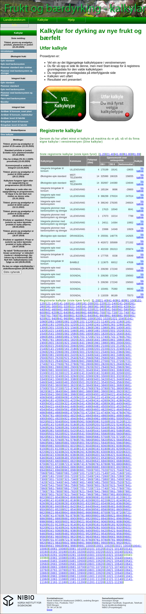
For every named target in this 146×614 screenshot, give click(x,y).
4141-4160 (116, 397)
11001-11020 (95, 576)
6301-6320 (116, 451)
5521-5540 (70, 433)
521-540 (99, 309)
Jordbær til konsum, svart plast (16, 111)
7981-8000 (116, 494)
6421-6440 (116, 454)
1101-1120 (85, 321)
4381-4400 (116, 403)
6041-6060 (100, 445)
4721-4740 (100, 412)
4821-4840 (85, 415)
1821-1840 (85, 339)
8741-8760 (54, 515)
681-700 (99, 312)
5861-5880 (54, 442)
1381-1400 (116, 327)
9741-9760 (85, 539)
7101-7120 (85, 473)
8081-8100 (100, 497)
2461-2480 (116, 355)
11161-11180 (58, 582)
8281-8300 (70, 503)
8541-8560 (85, 509)
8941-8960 (116, 518)
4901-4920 (54, 418)
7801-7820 (70, 491)
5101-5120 (116, 421)
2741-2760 (54, 364)
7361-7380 (100, 479)
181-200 (87, 303)
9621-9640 (85, 536)
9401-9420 (100, 530)
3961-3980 (70, 394)
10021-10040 (123, 545)
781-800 (63, 315)
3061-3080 (116, 370)
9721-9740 (70, 539)
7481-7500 (100, 482)
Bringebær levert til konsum (14, 121)
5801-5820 (100, 439)
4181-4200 (54, 400)
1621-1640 (116, 333)
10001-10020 (104, 545)
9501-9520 (85, 533)
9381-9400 (85, 530)
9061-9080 (116, 521)
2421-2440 (85, 355)
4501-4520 (116, 406)
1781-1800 (54, 339)
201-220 (99, 303)
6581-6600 (54, 461)
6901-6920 (116, 467)
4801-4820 (70, 415)
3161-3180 (100, 373)
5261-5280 (54, 427)
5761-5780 (70, 439)
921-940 (51, 318)
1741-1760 (116, 336)
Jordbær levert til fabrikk (13, 118)
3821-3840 (54, 391)
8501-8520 (54, 509)
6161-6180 (100, 448)
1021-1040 (118, 318)
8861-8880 (54, 518)
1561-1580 (70, 333)
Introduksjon (7, 51)
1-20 (103, 154)
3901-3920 (116, 391)
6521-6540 (100, 458)
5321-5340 (100, 427)
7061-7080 (54, 473)
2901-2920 (85, 367)
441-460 (51, 309)
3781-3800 (116, 388)
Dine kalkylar (7, 134)
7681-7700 (70, 488)
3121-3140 (70, 373)
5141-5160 (54, 424)
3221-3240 (54, 376)
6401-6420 (100, 454)
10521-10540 (114, 561)
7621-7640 (116, 485)
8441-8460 (100, 506)
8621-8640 (54, 512)
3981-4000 (85, 394)
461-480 (63, 309)
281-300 (51, 306)
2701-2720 (116, 361)
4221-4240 (85, 400)
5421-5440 (85, 430)
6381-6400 (85, 454)
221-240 (111, 303)
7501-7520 (116, 482)
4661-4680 (54, 412)
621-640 (63, 312)
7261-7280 (116, 476)
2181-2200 (85, 348)
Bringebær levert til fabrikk (14, 125)
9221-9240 (54, 527)
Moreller (5, 102)
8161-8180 (70, 500)
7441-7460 (70, 482)
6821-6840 (54, 467)
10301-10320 (95, 554)
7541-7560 (54, 485)
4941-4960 (85, 418)
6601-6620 (70, 461)
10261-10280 (58, 554)
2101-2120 (116, 345)
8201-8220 (100, 500)
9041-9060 (100, 521)
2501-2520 (54, 358)
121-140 (51, 303)
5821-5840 (116, 439)
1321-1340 (70, 327)
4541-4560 (54, 409)
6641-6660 (100, 461)
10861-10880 (58, 573)
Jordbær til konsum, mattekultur (17, 115)
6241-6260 (70, 451)
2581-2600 (116, 358)
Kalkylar (43, 19)
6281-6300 (100, 451)
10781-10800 (77, 570)
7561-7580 (70, 485)
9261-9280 (85, 527)
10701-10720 (95, 567)
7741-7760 (116, 488)
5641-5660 (70, 436)
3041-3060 (100, 370)
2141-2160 (54, 348)
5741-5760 (54, 439)
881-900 (123, 315)
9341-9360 (54, 530)
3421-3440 (116, 379)
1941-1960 (85, 342)
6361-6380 (70, 454)
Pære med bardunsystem (13, 98)
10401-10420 (95, 557)
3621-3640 (85, 385)
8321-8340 (100, 503)
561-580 (123, 309)
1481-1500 (100, 330)
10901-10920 (95, 573)
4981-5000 (116, 418)
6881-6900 (100, 467)
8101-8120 (116, 497)
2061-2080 (85, 345)
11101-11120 (95, 579)
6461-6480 (54, 458)
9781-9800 (116, 539)
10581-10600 (77, 564)
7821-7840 (85, 491)
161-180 (75, 303)
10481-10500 (77, 561)
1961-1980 (100, 342)
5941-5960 (116, 442)
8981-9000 (54, 521)
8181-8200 (85, 500)
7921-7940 (70, 494)
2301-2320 (85, 351)
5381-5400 (54, 430)
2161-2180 (70, 348)
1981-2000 (116, 342)
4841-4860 (100, 415)
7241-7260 (100, 476)
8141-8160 (54, 500)
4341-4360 (85, 403)
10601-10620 (95, 564)
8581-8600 (116, 509)
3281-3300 (100, 376)
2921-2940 (100, 367)
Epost (49, 610)
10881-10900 (77, 573)
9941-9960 (54, 545)
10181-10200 (77, 551)
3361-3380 (70, 379)
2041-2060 (70, 345)
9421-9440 (116, 530)
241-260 (123, 303)
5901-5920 (85, 442)
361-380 (99, 306)
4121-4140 (100, 397)
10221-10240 (114, 551)
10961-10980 (58, 576)
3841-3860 (70, 391)
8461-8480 (116, 506)
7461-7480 (85, 482)
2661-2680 (85, 361)
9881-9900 (100, 542)
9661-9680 (116, 536)
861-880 (111, 315)
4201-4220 (70, 400)
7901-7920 (54, 494)
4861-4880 (116, 415)
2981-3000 (54, 370)
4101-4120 (85, 397)
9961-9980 (70, 545)
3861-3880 (85, 391)
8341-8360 (116, 503)
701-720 (111, 312)
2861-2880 (54, 367)
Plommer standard (10, 86)
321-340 (75, 306)
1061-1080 (54, 321)
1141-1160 (116, 321)
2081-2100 (100, 345)
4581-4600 (85, 409)
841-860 (99, 315)
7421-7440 (54, 482)
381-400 (111, 306)
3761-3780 (100, 388)
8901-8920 (85, 518)
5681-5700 (100, 436)
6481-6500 (70, 458)
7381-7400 (116, 479)
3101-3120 (54, 373)
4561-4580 (70, 409)
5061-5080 (85, 421)
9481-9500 (70, 533)
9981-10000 (86, 545)
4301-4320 (54, 403)
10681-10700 (77, 567)
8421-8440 (85, 506)
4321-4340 (70, 403)
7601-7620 (100, 485)
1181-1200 (54, 324)
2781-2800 (85, 364)
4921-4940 (70, 418)
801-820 (75, 315)
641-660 (75, 312)
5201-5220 (100, 424)
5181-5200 (85, 424)
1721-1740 (100, 336)
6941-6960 (54, 470)
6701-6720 (54, 464)
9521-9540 (100, 533)
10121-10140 (114, 548)
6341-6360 (54, 454)
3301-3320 (116, 376)
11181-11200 (77, 582)
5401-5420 (70, 430)
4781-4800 (54, 415)
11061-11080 (58, 579)
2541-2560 (85, 358)
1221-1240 (85, 324)
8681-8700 (100, 512)
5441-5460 (100, 430)
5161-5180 (70, 424)
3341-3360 (54, 379)
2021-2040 (54, 345)
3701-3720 (54, 388)
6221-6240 (54, 451)
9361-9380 (70, 530)
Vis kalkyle (140, 169)
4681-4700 (70, 412)
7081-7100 (70, 473)
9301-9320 (116, 527)
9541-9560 (116, 533)
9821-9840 (54, 542)
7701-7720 (85, 488)
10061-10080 (58, 548)
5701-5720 (116, 436)
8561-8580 (100, 509)
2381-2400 (54, 355)
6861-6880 (85, 467)
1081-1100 (70, 321)
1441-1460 (70, 330)
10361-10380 (58, 557)
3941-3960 (54, 394)
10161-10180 (58, 551)
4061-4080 (54, 397)
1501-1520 (116, 330)
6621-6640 (85, 461)
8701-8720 (116, 512)
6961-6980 (70, 470)
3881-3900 (100, 391)
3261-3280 (85, 376)
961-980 (75, 318)
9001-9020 (70, 521)
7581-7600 (85, 485)
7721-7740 (100, 488)
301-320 (63, 306)
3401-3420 (100, 379)
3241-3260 (70, 376)
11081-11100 (77, 579)
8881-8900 (70, 518)
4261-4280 (116, 400)
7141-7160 (116, 473)
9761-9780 (100, 539)
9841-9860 (70, 542)
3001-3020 (70, 370)
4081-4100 (70, 397)
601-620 (51, 312)
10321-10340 (114, 554)
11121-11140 (114, 579)
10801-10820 (95, 570)
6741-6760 (85, 464)
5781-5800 (85, 439)
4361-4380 (100, 403)
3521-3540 (100, 382)
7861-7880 (116, 491)
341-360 (87, 306)
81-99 (136, 154)
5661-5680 (85, 436)
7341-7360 (85, 479)
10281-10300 (77, 554)
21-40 (110, 154)
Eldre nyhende (12, 272)
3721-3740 (70, 388)
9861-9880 (85, 542)
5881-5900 (70, 442)
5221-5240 (116, 424)
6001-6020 (70, 445)
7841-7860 (100, 491)
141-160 (63, 303)
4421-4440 (54, 406)
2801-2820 (100, 364)
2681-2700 (100, 361)
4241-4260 (100, 400)
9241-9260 (70, 527)
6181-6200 (116, 448)
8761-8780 (70, 515)
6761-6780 (100, 464)
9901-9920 (116, 542)
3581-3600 (54, 385)
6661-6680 (116, 461)
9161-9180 (100, 524)
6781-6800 (116, 464)
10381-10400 (77, 557)
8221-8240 (116, 500)
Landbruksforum (14, 19)
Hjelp (71, 19)
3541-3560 (116, 382)
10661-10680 (58, 567)
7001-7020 (100, 470)
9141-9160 (85, 524)
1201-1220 (70, 324)
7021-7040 (116, 470)
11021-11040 (114, 576)
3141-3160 (85, 373)
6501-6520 (85, 458)
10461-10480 (58, 561)
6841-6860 (70, 467)
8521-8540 (70, 509)
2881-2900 (70, 367)
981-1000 (88, 318)
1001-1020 (102, 318)
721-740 (123, 312)
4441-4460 (70, 406)
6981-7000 (85, 470)
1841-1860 (100, 339)
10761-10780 (58, 570)
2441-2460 (100, 355)
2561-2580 (100, 358)
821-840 (87, 315)
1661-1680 (54, 336)
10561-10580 (58, 564)
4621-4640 (116, 409)
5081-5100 (100, 421)
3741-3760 (85, 388)
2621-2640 (54, 361)
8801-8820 (100, 515)
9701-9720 (54, 539)
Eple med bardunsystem (13, 64)
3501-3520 (85, 382)
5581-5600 (116, 433)
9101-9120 (54, 524)
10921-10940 (114, 573)
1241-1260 (100, 324)
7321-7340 (70, 479)
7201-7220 (70, 476)
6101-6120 (54, 448)
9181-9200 (116, 524)
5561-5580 (100, 433)
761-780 (51, 315)
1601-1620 (100, 333)
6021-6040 (85, 445)
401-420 (123, 306)
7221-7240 (85, 476)
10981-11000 (77, 576)
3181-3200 (116, 373)
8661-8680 (85, 512)
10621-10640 (114, 564)
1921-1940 (70, 342)
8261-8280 (54, 503)
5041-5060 (70, 421)
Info (14, 25)
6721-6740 (70, 464)
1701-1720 (85, 336)
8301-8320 (85, 503)
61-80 (128, 154)
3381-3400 (85, 379)
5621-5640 (54, 436)
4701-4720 (85, 412)
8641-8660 (70, 512)
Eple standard (7, 60)
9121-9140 (70, 524)
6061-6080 (116, 445)
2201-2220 (100, 348)
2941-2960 (116, 367)
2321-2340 (100, 351)
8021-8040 (54, 497)
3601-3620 (70, 385)
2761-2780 (70, 364)
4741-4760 (116, 412)
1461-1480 (85, 330)
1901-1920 (54, 342)
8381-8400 (54, 506)
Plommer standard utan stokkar (16, 67)
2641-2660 (70, 361)
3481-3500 (70, 382)
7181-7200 (54, 476)
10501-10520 (95, 561)
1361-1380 (100, 327)
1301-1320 (54, 327)
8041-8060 (70, 497)
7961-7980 (100, 494)
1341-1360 (85, 327)
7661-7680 (54, 488)
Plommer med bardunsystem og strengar (16, 72)
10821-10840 (114, 570)
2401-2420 (70, 355)
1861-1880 (116, 339)
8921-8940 (100, 518)
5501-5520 (54, 433)
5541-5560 (85, 433)
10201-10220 (95, 551)
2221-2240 (116, 348)
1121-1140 (100, 321)
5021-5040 (54, 421)
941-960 (63, 318)
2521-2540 (70, 358)
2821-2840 (116, 364)
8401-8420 (70, 506)
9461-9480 (54, 533)
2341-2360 (116, 351)
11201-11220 (95, 582)
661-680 (87, 312)
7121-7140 (100, 473)
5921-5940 (100, 442)
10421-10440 (114, 557)
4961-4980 (100, 418)
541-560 (111, 309)
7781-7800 (54, 491)
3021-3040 (85, 370)
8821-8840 (116, 515)
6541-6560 (116, 458)
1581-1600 (85, 333)
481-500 (75, 309)
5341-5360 (116, 427)
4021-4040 (116, 394)
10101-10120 (95, 548)
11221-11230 (114, 582)
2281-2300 (70, 351)
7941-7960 (85, 494)
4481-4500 (100, 406)
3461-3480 (54, 382)
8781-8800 (85, 515)
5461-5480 (116, 430)
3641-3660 (100, 385)
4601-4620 (100, 409)
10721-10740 (114, 567)
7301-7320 (54, 479)
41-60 (119, 154)
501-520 (87, 309)
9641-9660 (100, 536)
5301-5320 (85, 427)
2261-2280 (54, 351)
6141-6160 (85, 448)
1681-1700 (70, 336)
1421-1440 (54, 330)
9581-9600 (54, 536)
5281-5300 (70, 427)
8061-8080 (85, 497)
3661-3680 (116, 385)
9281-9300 (100, 527)
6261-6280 (85, 451)
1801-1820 (70, 339)
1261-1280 (116, 324)
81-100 (130, 300)
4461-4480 (85, 406)
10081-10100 (77, 548)
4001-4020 (100, 394)
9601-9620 (70, 536)
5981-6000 (54, 445)
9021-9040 (85, 521)
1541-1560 (54, 333)
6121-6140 (70, 448)
